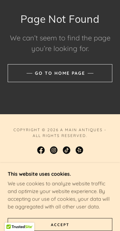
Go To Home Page (60, 73)
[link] (41, 150)
